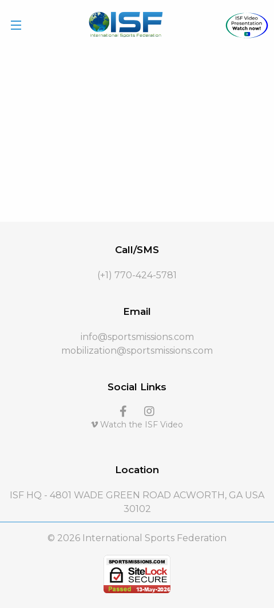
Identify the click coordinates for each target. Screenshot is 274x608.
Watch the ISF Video (137, 424)
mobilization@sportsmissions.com (137, 350)
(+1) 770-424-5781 (137, 275)
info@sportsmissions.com (137, 336)
